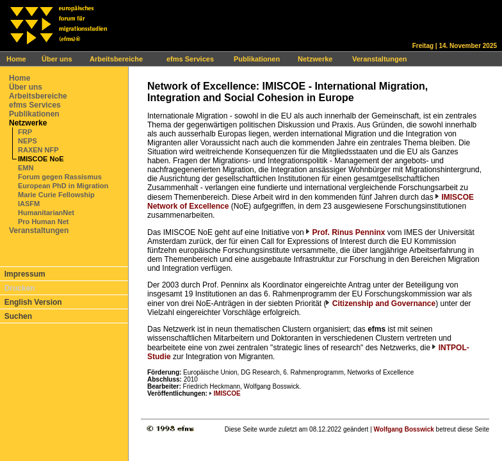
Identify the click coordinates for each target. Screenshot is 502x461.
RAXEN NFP (38, 150)
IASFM (29, 203)
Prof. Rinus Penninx (348, 232)
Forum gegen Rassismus (60, 177)
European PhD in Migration (63, 186)
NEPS (27, 141)
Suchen (18, 316)
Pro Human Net (43, 221)
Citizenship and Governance (382, 303)
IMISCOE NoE (41, 159)
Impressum (24, 274)
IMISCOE (226, 393)
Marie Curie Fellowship (56, 194)
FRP (25, 132)
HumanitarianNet (46, 212)
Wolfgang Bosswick (404, 429)
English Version (33, 302)
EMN (25, 168)
